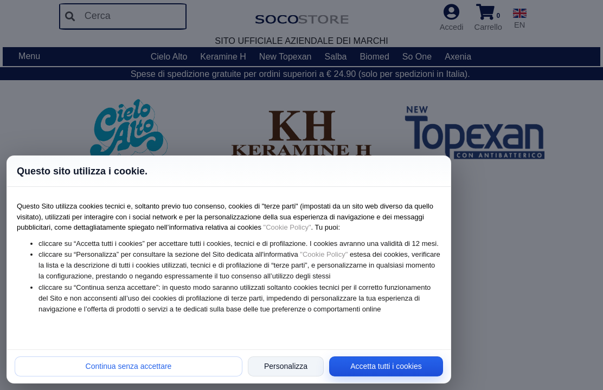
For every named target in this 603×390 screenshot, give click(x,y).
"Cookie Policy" (287, 227)
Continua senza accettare (129, 366)
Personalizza (285, 366)
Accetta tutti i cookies (386, 366)
